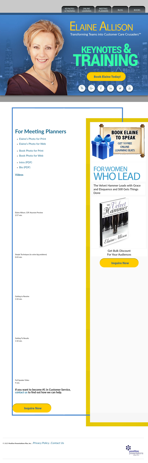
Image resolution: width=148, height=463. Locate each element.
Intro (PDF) (25, 162)
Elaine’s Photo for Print (32, 138)
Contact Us (57, 442)
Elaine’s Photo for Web (32, 143)
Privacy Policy (41, 442)
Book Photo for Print (31, 150)
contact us (21, 392)
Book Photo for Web (31, 155)
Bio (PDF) (24, 167)
